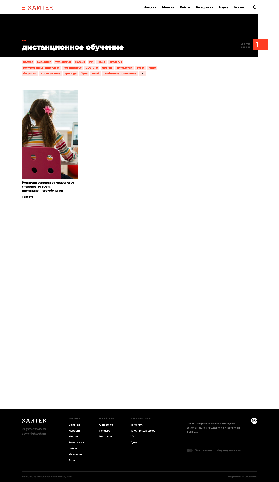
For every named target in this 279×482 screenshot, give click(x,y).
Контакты (105, 436)
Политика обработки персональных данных (211, 423)
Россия (80, 62)
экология (116, 62)
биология (29, 73)
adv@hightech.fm (34, 433)
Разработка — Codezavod (242, 476)
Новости (150, 7)
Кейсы (185, 7)
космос (28, 62)
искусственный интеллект (41, 67)
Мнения (168, 7)
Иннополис (76, 454)
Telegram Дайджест (143, 430)
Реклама (104, 430)
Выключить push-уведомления (218, 450)
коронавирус (72, 67)
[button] (23, 7)
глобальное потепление (120, 73)
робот (140, 67)
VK (132, 436)
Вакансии (75, 424)
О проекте (106, 424)
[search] (255, 7)
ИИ (91, 62)
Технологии (204, 7)
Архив (73, 460)
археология (124, 67)
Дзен (134, 442)
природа (70, 73)
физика (107, 67)
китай (95, 73)
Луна (84, 73)
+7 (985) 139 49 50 (34, 429)
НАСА (101, 62)
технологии (63, 62)
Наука (223, 7)
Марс (152, 67)
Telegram (137, 424)
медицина (44, 62)
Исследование (50, 73)
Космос (239, 7)
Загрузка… (139, 317)
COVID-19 (92, 67)
